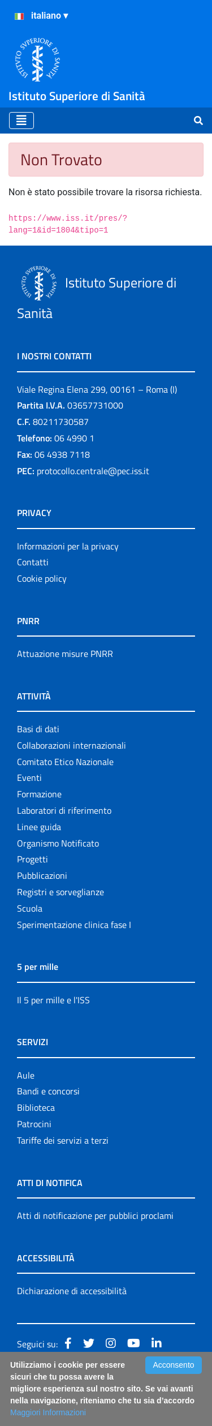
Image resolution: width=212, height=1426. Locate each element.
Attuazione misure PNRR (65, 653)
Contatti (33, 562)
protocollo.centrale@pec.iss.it (93, 471)
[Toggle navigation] (21, 120)
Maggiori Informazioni (48, 1412)
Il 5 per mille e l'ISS (53, 1000)
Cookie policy (42, 578)
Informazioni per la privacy (68, 546)
